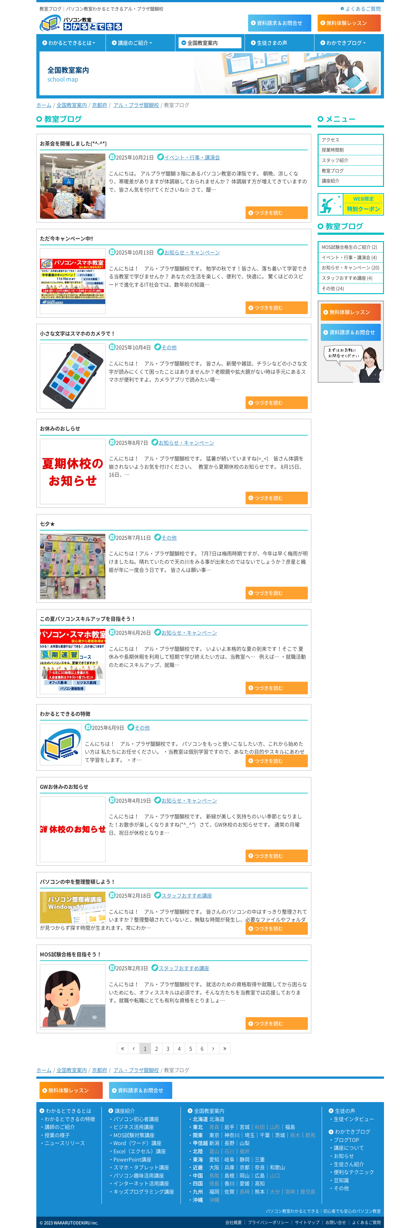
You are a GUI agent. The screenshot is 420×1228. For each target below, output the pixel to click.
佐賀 (229, 1191)
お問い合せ (336, 1222)
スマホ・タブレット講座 (141, 1167)
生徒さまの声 (272, 42)
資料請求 (279, 23)
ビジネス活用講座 (133, 1126)
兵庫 (229, 1167)
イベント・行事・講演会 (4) (349, 257)
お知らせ (344, 1156)
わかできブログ (344, 42)
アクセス (330, 139)
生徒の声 (345, 1110)
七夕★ (47, 523)
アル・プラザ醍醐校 (136, 105)
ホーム (44, 105)
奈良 (260, 1167)
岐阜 (229, 1159)
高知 (260, 1183)
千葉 (265, 1135)
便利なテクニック (354, 1172)
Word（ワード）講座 (137, 1143)
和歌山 (277, 1167)
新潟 (214, 1143)
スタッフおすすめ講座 (186, 895)
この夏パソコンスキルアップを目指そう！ (88, 618)
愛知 (214, 1159)
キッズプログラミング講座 (143, 1191)
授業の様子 (57, 1135)
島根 (229, 1175)
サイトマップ (307, 1222)
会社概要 (233, 1222)
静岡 (245, 1159)
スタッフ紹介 (335, 160)
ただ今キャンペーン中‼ (67, 238)
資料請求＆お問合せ (352, 332)
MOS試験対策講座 (134, 1135)
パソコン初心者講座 (136, 1119)
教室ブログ (333, 170)
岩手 (229, 1126)
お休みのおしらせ (60, 428)
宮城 (245, 1126)
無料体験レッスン (350, 312)
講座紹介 (330, 180)
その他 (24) (333, 288)
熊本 (260, 1191)
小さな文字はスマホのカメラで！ (78, 333)
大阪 (214, 1167)
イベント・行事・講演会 (192, 157)
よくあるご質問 (363, 8)
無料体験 (346, 23)
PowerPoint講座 (132, 1159)
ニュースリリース (65, 1143)
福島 (290, 1126)
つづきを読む (268, 212)
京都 (245, 1167)
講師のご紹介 (60, 1126)
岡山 (245, 1175)
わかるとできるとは (70, 42)
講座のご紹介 (133, 42)
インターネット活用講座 (141, 1183)
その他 (169, 347)
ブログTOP (346, 1139)
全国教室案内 (202, 42)
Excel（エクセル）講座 (139, 1151)
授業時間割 (333, 149)
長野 (229, 1143)
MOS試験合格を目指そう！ (71, 954)
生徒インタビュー (354, 1119)
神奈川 (232, 1135)
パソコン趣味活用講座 (138, 1175)
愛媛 (245, 1183)
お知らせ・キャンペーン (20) (351, 267)
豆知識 (341, 1180)
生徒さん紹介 (349, 1164)
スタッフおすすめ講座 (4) (347, 278)
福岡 (214, 1191)
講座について (349, 1147)
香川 (229, 1183)
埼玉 (250, 1135)
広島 (260, 1175)
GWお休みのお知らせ (64, 786)
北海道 (216, 1119)
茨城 (280, 1135)
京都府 (99, 105)
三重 (260, 1159)
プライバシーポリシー (268, 1222)
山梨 (245, 1143)
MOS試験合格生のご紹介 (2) (349, 247)
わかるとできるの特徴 (65, 713)
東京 (214, 1135)
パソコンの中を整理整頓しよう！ (78, 881)
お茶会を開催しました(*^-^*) (73, 143)
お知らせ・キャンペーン (192, 252)
